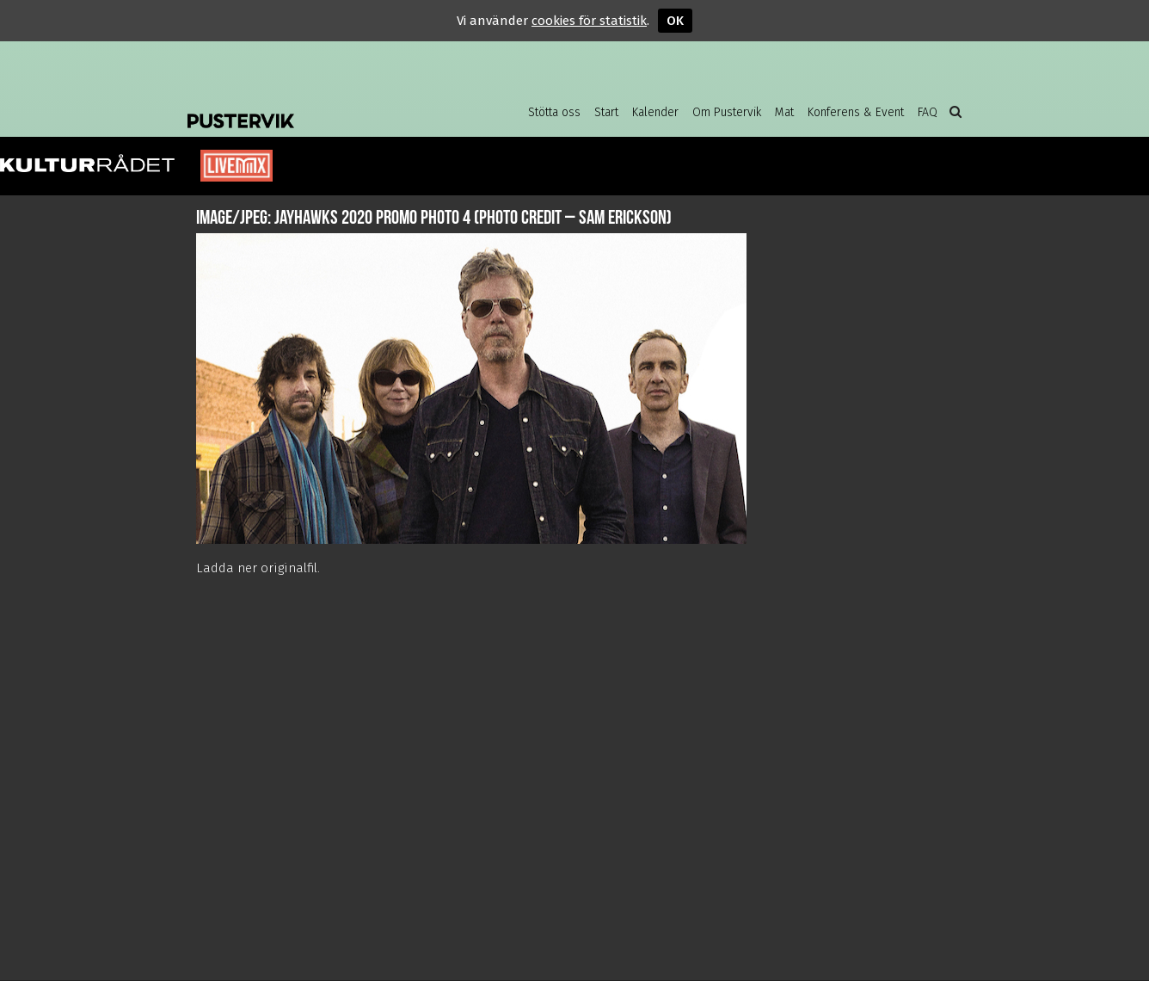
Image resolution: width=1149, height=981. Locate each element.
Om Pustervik (726, 112)
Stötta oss (554, 112)
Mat (784, 112)
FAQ (927, 112)
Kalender (655, 112)
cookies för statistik (589, 20)
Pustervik (325, 107)
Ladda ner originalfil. (258, 568)
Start (606, 112)
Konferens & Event (856, 112)
